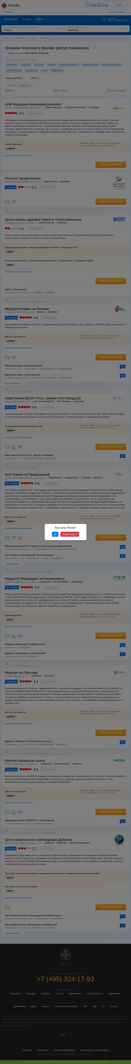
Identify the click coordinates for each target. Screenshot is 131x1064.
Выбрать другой (70, 534)
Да (55, 534)
